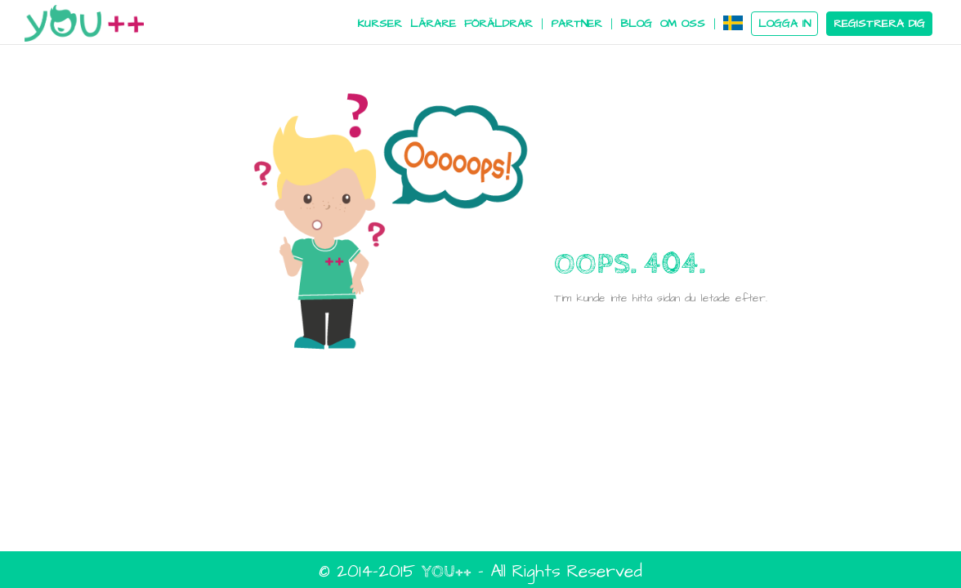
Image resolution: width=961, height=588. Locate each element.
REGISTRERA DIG (879, 24)
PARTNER (576, 24)
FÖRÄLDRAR (498, 24)
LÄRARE (433, 24)
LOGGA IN (784, 24)
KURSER (379, 24)
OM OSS (682, 24)
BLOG (636, 24)
